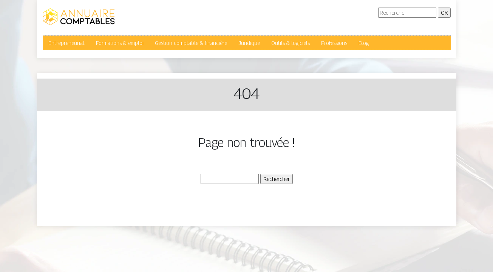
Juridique (249, 43)
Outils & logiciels (290, 43)
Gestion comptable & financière (191, 43)
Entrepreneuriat (66, 43)
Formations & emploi (120, 43)
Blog (364, 43)
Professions (334, 43)
